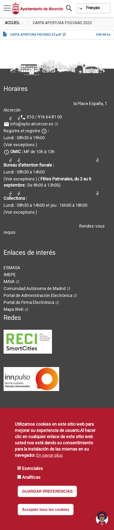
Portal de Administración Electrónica (38, 295)
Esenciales (32, 468)
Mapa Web (13, 309)
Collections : (15, 198)
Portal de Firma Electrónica (29, 302)
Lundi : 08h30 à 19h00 (24, 137)
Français (93, 8)
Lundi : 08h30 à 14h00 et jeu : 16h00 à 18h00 (45, 205)
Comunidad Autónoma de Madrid (35, 288)
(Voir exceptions (19, 144)
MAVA (9, 281)
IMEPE (10, 274)
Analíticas (31, 477)
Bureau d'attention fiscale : (29, 164)
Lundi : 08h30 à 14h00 (24, 171)
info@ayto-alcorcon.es (31, 123)
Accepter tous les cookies (45, 510)
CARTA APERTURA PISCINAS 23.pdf (35, 34)
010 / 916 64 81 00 (44, 116)
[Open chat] (102, 518)
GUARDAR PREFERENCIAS (47, 491)
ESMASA (12, 267)
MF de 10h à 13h (32, 151)
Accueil (12, 23)
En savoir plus (49, 455)
